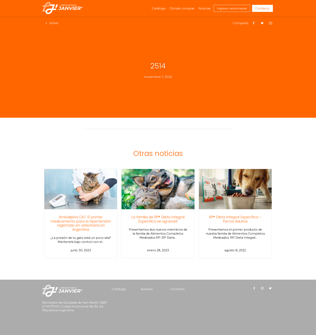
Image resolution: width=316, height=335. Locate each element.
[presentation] (68, 322)
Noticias (205, 8)
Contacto (262, 8)
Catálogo (159, 8)
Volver (51, 23)
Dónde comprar (182, 8)
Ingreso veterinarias (232, 8)
